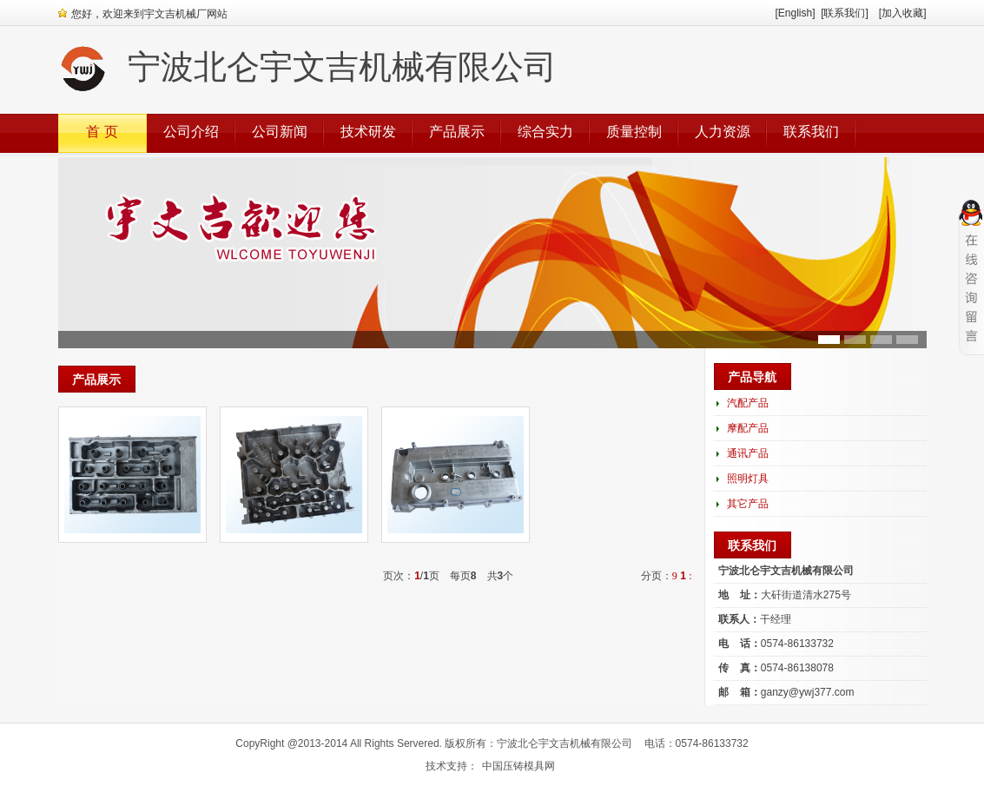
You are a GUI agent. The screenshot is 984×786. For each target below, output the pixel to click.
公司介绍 (191, 131)
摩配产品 (748, 428)
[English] (795, 13)
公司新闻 (279, 131)
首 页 (101, 131)
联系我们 (811, 131)
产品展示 (457, 131)
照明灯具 (748, 478)
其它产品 (748, 504)
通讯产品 (748, 453)
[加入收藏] (903, 13)
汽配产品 (748, 403)
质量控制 (634, 131)
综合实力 (545, 131)
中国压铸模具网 (518, 766)
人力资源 (722, 131)
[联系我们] (850, 13)
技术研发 (368, 131)
